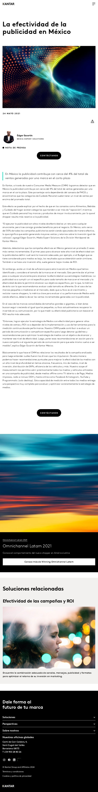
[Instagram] (4, 760)
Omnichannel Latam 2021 (15, 546)
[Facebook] (9, 760)
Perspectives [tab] (10, 724)
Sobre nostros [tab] (11, 730)
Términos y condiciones (13, 772)
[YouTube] (19, 760)
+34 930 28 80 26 (12, 752)
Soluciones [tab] (9, 717)
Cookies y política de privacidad (17, 776)
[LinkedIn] (14, 760)
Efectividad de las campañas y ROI (38, 607)
